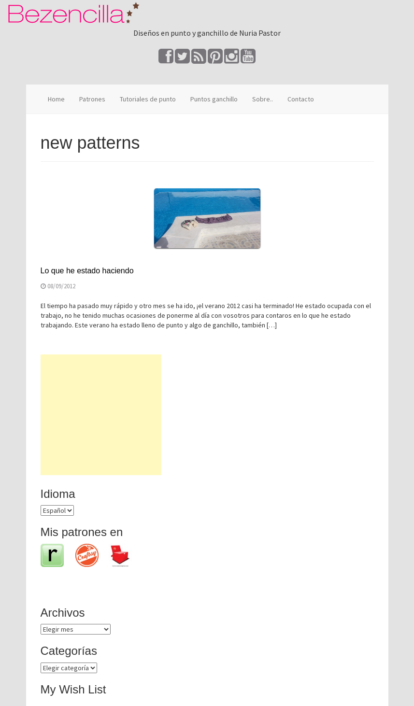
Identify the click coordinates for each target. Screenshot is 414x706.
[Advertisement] (101, 414)
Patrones (92, 99)
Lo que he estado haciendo (87, 271)
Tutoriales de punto (148, 99)
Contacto (300, 99)
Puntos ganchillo (214, 99)
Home (56, 99)
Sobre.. (262, 99)
